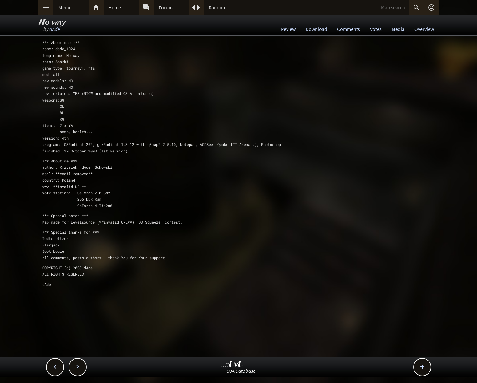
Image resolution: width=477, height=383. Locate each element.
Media (398, 29)
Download (316, 29)
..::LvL (232, 364)
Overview (424, 29)
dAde (54, 29)
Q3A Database (241, 371)
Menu (64, 7)
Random (217, 7)
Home (115, 7)
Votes (376, 29)
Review (288, 29)
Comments (348, 29)
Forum (166, 7)
